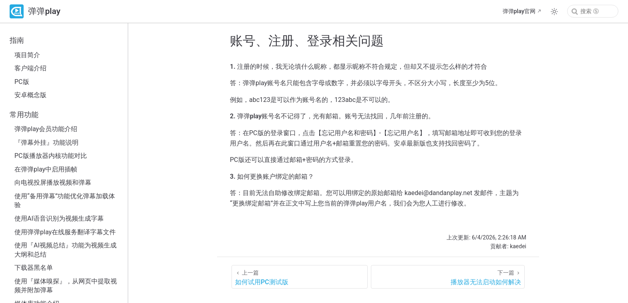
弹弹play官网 (519, 11)
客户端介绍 (30, 68)
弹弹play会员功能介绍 (45, 129)
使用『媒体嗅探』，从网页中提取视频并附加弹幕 (65, 285)
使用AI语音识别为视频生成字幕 (59, 218)
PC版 (21, 82)
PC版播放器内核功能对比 (50, 155)
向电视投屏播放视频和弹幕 (52, 182)
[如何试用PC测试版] (299, 277)
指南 (17, 40)
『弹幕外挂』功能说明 (46, 142)
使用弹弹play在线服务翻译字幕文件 (65, 232)
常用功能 (24, 115)
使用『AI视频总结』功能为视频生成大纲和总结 (65, 249)
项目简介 (27, 55)
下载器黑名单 (33, 267)
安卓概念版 (30, 95)
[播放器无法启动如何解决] (448, 277)
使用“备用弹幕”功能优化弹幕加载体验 (64, 200)
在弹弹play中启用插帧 (45, 169)
